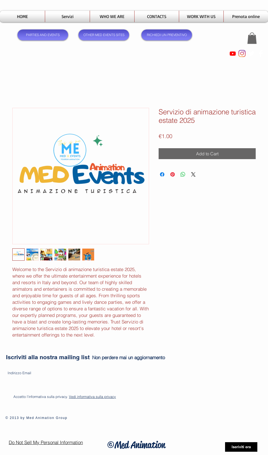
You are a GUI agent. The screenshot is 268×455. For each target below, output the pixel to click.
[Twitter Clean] (251, 53)
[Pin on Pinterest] (172, 174)
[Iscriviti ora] (241, 447)
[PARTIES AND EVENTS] (43, 34)
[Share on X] (193, 174)
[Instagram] (242, 53)
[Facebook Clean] (260, 53)
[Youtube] (232, 53)
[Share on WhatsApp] (183, 174)
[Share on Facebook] (162, 174)
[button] (252, 38)
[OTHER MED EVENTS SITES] (103, 34)
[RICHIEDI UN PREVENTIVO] (166, 34)
